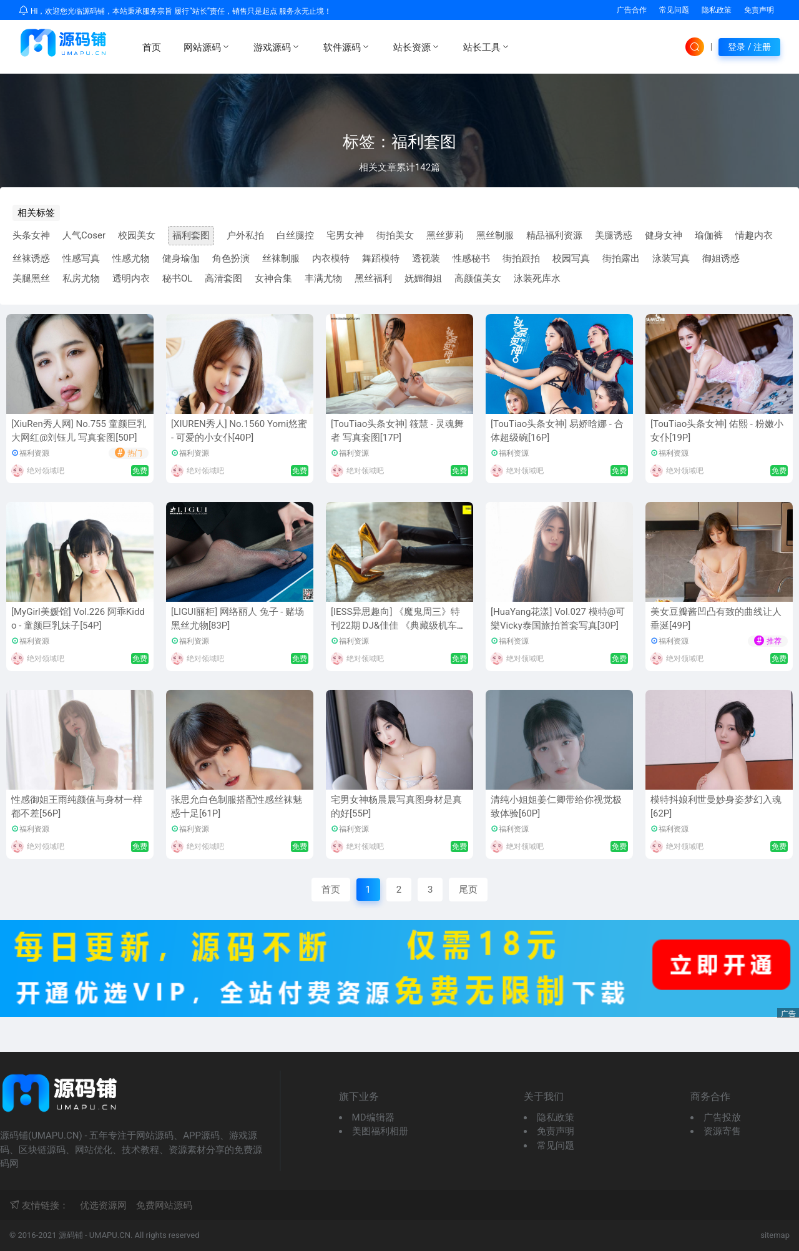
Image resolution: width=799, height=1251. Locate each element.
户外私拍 (245, 235)
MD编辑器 (373, 1117)
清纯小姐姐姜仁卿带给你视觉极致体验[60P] (556, 807)
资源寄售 (722, 1131)
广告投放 (722, 1117)
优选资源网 (103, 1205)
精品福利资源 (554, 235)
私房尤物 (81, 278)
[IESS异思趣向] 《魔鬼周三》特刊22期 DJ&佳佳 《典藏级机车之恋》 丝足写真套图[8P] (398, 625)
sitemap (775, 1235)
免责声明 (759, 10)
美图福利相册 (380, 1131)
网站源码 (207, 47)
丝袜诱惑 (31, 258)
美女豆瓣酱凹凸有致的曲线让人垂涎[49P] (716, 619)
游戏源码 (277, 47)
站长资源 (417, 47)
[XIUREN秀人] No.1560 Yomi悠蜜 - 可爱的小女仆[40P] (239, 431)
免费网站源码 (164, 1205)
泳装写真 (671, 258)
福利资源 (34, 453)
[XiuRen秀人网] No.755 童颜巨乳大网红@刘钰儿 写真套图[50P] (78, 431)
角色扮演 (231, 258)
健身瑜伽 (181, 258)
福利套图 (191, 235)
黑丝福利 (373, 278)
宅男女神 (345, 235)
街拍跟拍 (521, 258)
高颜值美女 (477, 278)
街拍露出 (621, 258)
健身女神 (663, 235)
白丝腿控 (295, 235)
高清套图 (223, 278)
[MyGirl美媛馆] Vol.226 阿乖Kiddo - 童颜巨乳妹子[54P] (78, 619)
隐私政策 (717, 10)
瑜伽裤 (709, 235)
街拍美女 (395, 235)
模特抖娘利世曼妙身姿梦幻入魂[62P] (716, 807)
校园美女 (136, 235)
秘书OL (177, 278)
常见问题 (674, 10)
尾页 (468, 889)
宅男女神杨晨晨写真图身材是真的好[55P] (396, 807)
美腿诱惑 (613, 235)
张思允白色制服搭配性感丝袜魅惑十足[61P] (236, 807)
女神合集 (273, 278)
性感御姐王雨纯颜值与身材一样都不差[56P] (76, 807)
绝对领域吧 (45, 470)
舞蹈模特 (381, 258)
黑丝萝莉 (445, 235)
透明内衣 (131, 278)
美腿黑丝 (31, 278)
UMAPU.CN (109, 1235)
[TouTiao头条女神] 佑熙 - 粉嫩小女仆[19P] (716, 431)
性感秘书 (471, 258)
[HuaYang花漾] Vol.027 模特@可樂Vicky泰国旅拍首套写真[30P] (558, 619)
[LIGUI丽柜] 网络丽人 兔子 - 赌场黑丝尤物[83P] (237, 619)
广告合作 (632, 10)
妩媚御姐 (423, 278)
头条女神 (31, 235)
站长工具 (487, 47)
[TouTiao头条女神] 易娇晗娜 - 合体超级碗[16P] (557, 431)
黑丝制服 (495, 235)
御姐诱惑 (721, 258)
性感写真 (81, 258)
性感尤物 (131, 258)
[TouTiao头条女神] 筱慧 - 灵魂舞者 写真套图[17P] (397, 431)
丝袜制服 (281, 258)
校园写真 (571, 258)
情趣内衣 (754, 235)
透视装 (426, 258)
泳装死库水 (537, 278)
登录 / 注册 (749, 47)
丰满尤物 (323, 278)
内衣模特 (331, 258)
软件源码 (347, 47)
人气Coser (83, 235)
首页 (151, 47)
